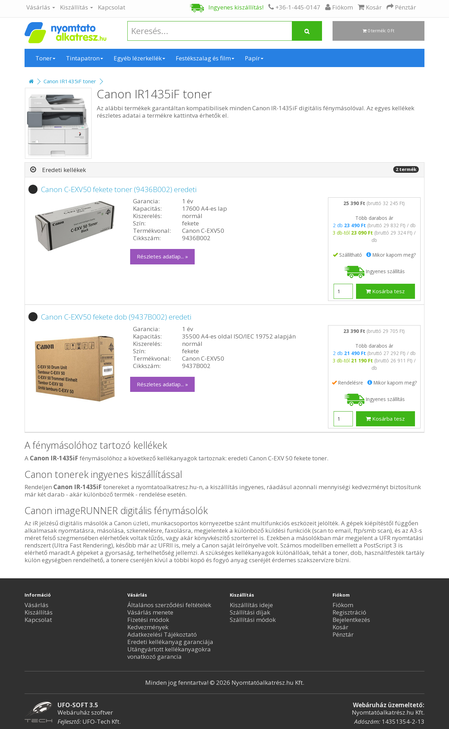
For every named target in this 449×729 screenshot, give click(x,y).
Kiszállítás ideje (251, 605)
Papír (254, 58)
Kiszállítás (76, 7)
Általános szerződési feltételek (169, 605)
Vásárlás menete (150, 612)
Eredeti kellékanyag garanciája (170, 642)
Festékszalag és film (205, 58)
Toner (45, 58)
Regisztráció (349, 612)
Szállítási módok (253, 620)
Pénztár (343, 634)
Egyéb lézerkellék (139, 58)
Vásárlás (40, 7)
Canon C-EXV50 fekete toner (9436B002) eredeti (119, 189)
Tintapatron (84, 58)
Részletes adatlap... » (162, 256)
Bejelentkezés (351, 620)
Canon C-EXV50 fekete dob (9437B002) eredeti (116, 317)
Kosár (340, 627)
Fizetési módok (148, 620)
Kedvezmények (147, 627)
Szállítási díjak (250, 612)
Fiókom (343, 605)
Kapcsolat (111, 7)
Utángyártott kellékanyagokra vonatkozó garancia (169, 653)
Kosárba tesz (385, 291)
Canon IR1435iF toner (69, 81)
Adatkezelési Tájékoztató (162, 634)
